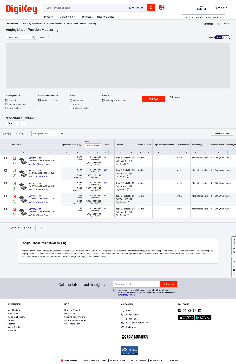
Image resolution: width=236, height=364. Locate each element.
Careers (10, 320)
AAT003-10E (34, 170)
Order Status (69, 313)
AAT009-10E (34, 196)
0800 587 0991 (130, 315)
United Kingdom (69, 360)
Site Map (11, 324)
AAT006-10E (34, 209)
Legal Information (72, 324)
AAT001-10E (34, 158)
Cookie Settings (172, 360)
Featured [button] (40, 134)
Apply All (153, 99)
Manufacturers (67, 16)
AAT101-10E (34, 183)
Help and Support (72, 310)
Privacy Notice (128, 295)
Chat (126, 310)
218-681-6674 (130, 319)
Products (48, 16)
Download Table (222, 134)
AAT (105, 157)
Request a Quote (105, 16)
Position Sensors (54, 24)
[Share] (226, 24)
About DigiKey (13, 310)
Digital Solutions (14, 327)
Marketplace (12, 313)
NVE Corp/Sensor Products (40, 164)
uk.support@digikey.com (134, 322)
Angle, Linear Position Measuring (81, 24)
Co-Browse (128, 327)
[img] (21, 9)
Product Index (12, 24)
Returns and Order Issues (75, 320)
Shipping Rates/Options (74, 317)
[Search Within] (19, 37)
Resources (86, 16)
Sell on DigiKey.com (16, 317)
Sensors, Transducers (32, 24)
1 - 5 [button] (14, 133)
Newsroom (12, 331)
